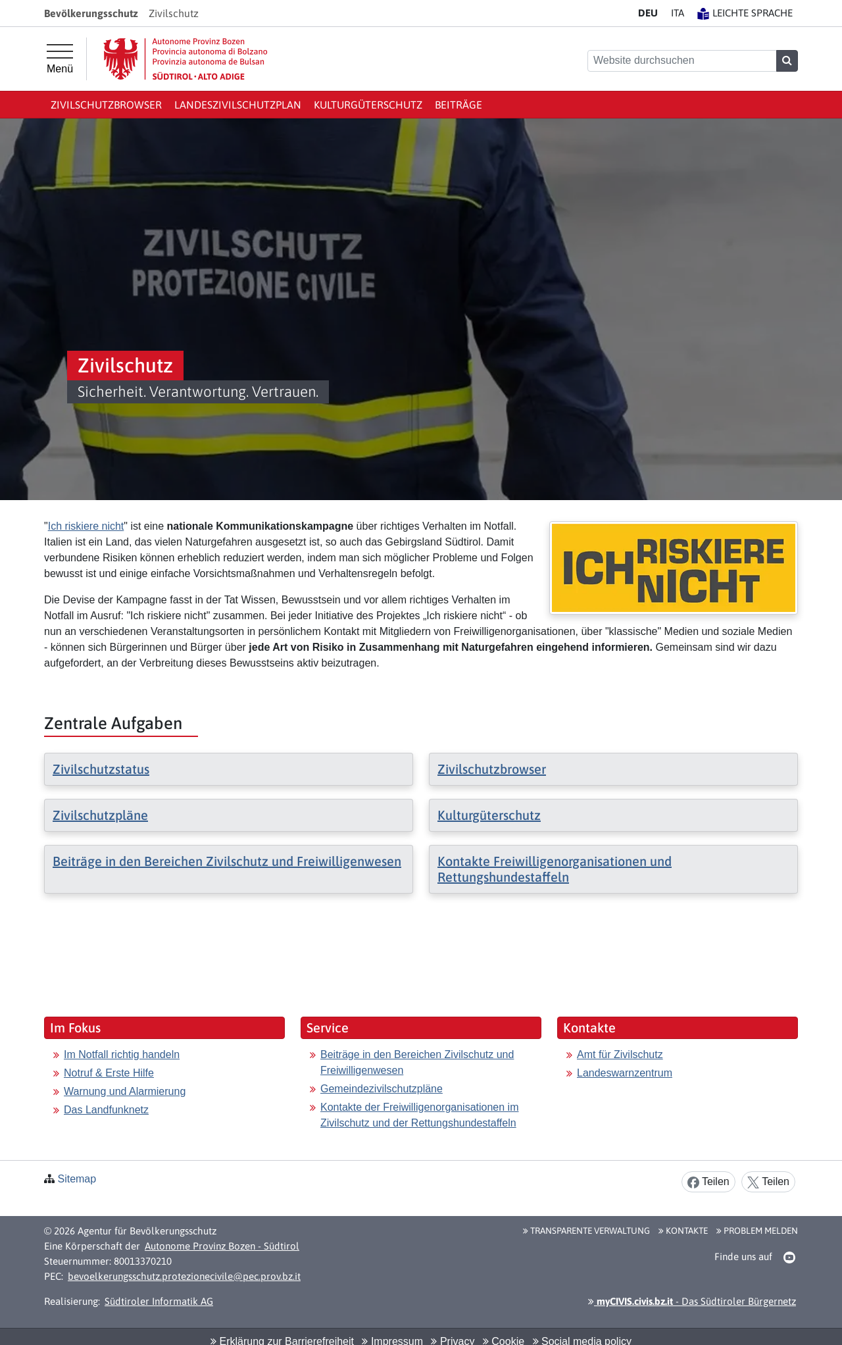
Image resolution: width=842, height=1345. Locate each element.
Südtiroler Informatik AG (159, 1301)
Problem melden (757, 1230)
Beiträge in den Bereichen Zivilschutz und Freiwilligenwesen (227, 861)
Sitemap (76, 1178)
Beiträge (458, 105)
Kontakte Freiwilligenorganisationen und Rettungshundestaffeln (554, 868)
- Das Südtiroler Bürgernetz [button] (692, 1301)
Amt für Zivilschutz (620, 1054)
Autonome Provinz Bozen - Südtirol (222, 1246)
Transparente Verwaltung (586, 1230)
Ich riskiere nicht (86, 526)
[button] (789, 1257)
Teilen (708, 1182)
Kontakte (683, 1230)
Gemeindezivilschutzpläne (381, 1088)
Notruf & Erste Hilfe (109, 1073)
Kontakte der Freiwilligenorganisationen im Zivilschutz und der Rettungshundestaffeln (419, 1115)
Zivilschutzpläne (100, 815)
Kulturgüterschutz (368, 105)
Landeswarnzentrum (624, 1073)
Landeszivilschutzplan (237, 105)
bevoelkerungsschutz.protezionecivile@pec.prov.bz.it (184, 1276)
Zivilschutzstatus (101, 768)
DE (648, 12)
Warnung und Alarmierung (125, 1091)
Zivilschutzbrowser (106, 105)
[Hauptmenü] (60, 59)
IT (677, 12)
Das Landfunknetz (106, 1109)
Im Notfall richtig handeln (122, 1054)
